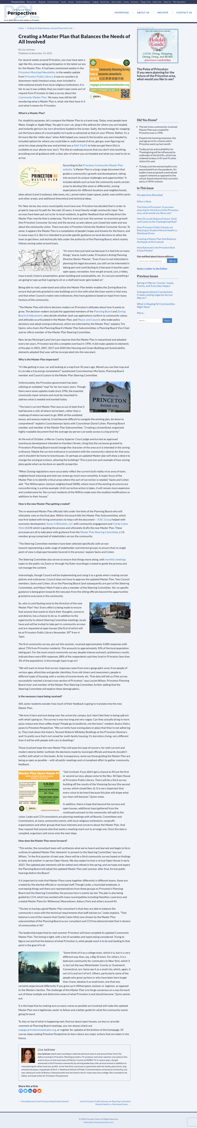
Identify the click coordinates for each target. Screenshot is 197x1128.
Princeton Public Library (39, 76)
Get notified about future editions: (155, 256)
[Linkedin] (30, 1091)
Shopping (41, 2)
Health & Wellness (83, 2)
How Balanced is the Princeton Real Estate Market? (43, 1101)
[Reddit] (39, 1091)
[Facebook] (21, 1091)
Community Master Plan (32, 97)
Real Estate (104, 2)
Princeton (134, 2)
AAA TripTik (80, 145)
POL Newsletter (179, 2)
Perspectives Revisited (150, 194)
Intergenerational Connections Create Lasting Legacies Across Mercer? (155, 294)
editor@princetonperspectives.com (99, 1122)
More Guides (116, 2)
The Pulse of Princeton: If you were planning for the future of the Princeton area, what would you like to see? (157, 210)
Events (126, 2)
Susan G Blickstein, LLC (60, 523)
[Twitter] (25, 1091)
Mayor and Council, (89, 319)
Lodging (95, 2)
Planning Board (103, 311)
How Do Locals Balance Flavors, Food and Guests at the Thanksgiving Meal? (157, 220)
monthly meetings (115, 559)
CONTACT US (184, 12)
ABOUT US (143, 12)
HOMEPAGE (122, 12)
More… (141, 312)
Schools (71, 2)
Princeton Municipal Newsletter (36, 72)
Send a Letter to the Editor (152, 268)
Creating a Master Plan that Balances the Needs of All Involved (156, 240)
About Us (167, 2)
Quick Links (157, 2)
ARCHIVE (162, 12)
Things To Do (145, 2)
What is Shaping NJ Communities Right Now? (156, 305)
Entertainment (53, 2)
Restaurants (31, 2)
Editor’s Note (144, 201)
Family (63, 2)
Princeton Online (18, 2)
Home (21, 28)
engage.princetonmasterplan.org (37, 1029)
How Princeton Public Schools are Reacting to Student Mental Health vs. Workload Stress (105, 1102)
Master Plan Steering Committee (99, 532)
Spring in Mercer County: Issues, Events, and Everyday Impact (155, 284)
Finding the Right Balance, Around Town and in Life (49, 28)
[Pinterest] (35, 1091)
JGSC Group (104, 519)
